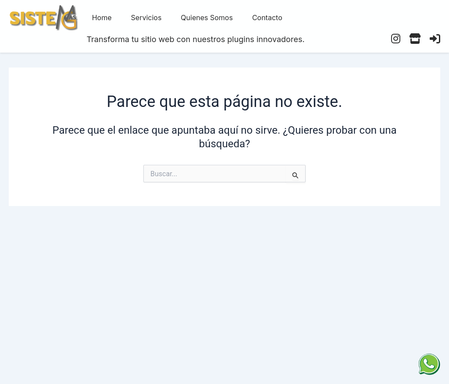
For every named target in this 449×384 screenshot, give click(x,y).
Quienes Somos (207, 17)
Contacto (267, 17)
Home (102, 17)
